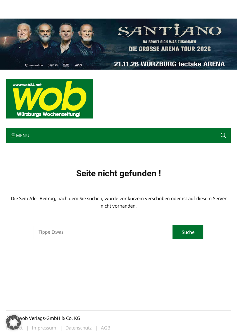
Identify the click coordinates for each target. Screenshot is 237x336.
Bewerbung (16, 13)
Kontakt (76, 6)
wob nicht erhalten (48, 6)
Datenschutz (78, 327)
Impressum (97, 6)
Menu (20, 135)
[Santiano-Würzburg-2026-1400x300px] (118, 43)
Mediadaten (17, 6)
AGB (105, 327)
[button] (13, 322)
